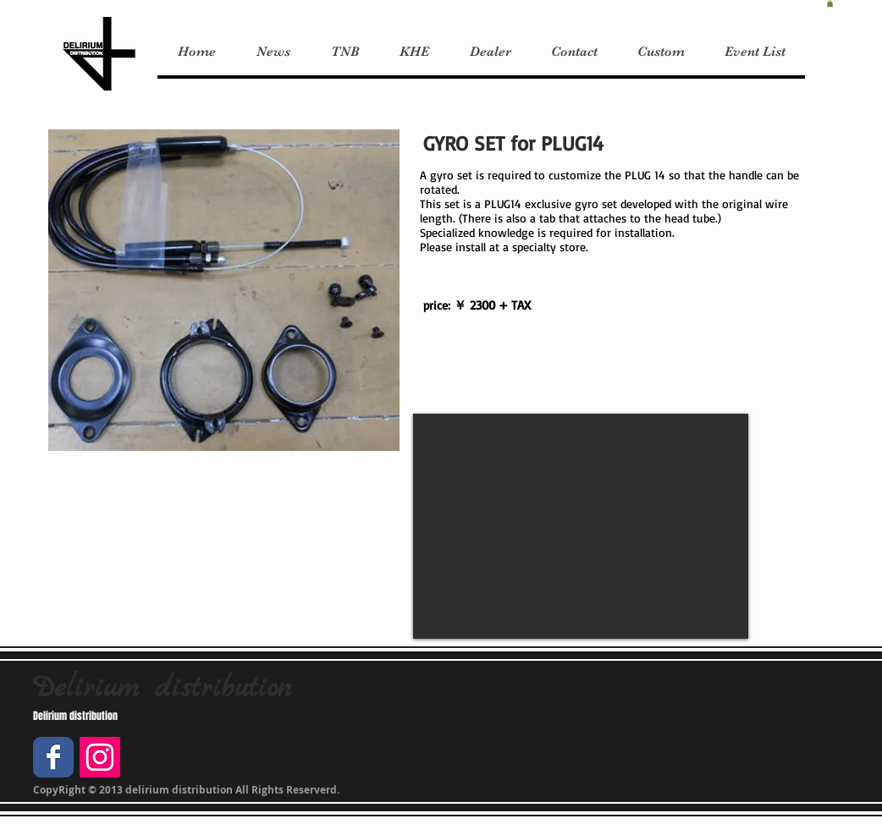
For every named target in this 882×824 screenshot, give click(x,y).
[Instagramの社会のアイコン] (100, 757)
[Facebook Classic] (53, 757)
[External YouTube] (580, 526)
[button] (830, 3)
